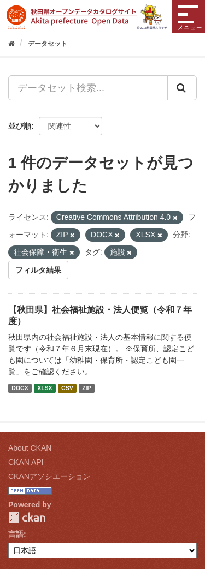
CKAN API (26, 462)
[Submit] (182, 87)
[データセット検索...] (88, 87)
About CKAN (29, 448)
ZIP (86, 388)
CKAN (26, 517)
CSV (67, 388)
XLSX (44, 388)
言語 (16, 534)
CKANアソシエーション (49, 476)
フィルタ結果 (38, 270)
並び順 (19, 126)
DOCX (19, 388)
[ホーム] (11, 43)
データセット (47, 43)
